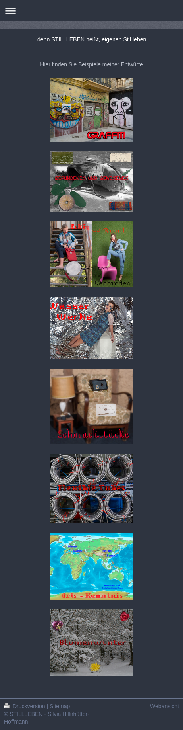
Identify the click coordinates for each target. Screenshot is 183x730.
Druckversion (25, 706)
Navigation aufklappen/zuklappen (91, 10)
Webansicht (164, 706)
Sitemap (60, 706)
